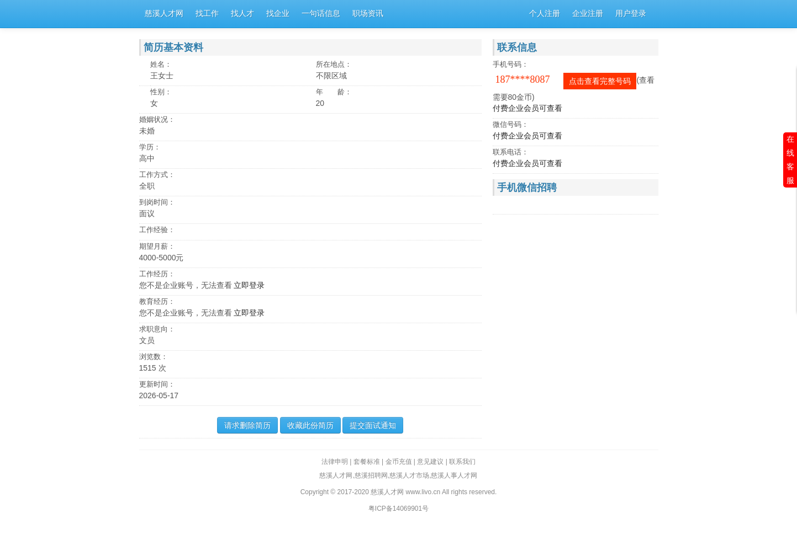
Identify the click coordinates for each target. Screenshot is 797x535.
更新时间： (157, 384)
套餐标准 (366, 462)
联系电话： (511, 152)
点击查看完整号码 (600, 81)
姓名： (161, 64)
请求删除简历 (247, 425)
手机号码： (511, 64)
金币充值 (399, 462)
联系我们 (462, 462)
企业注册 (587, 13)
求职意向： (157, 329)
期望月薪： (157, 246)
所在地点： (334, 64)
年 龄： (334, 92)
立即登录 (249, 285)
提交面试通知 (373, 425)
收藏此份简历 (310, 425)
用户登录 (630, 13)
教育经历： (157, 301)
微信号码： (511, 124)
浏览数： (153, 356)
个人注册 (544, 13)
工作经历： (157, 274)
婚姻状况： (157, 119)
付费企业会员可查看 (527, 108)
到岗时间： (157, 202)
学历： (150, 147)
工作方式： (157, 174)
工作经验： (157, 230)
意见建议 (430, 462)
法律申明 (334, 462)
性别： (161, 92)
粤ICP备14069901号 (398, 508)
